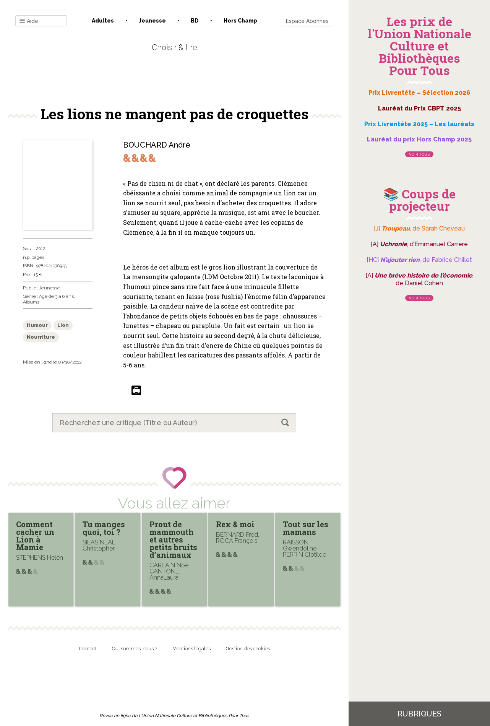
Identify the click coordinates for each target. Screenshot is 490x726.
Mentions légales (191, 648)
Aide (28, 21)
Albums (31, 302)
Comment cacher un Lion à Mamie (35, 535)
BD (195, 21)
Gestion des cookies (248, 648)
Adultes (103, 21)
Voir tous (419, 154)
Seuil (28, 248)
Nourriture (41, 337)
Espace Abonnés (307, 21)
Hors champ (240, 21)
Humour (37, 325)
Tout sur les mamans (305, 528)
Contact (88, 648)
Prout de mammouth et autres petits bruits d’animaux (173, 539)
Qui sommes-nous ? (134, 648)
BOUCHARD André (156, 144)
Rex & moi (235, 524)
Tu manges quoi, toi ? (104, 528)
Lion (63, 325)
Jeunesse (152, 21)
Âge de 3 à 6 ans (56, 296)
